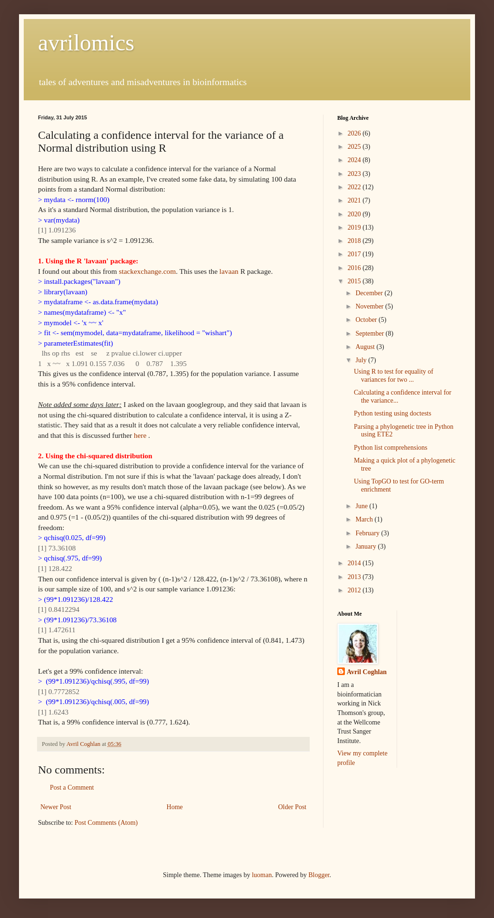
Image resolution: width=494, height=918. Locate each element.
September (370, 333)
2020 (355, 214)
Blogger (318, 875)
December (369, 293)
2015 (355, 281)
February (368, 533)
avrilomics (86, 42)
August (365, 346)
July (361, 360)
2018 (355, 240)
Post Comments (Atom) (106, 822)
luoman (262, 875)
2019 (355, 227)
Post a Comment (72, 787)
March (364, 519)
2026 (355, 133)
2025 (355, 146)
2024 (355, 160)
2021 (355, 200)
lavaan (228, 271)
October (367, 319)
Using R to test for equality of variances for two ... (393, 375)
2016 (355, 267)
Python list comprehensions (391, 447)
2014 (355, 563)
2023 (355, 173)
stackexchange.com (147, 271)
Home (175, 807)
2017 (355, 254)
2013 (355, 576)
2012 (355, 590)
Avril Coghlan (367, 672)
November (370, 306)
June (362, 506)
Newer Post (55, 807)
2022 (355, 187)
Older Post (292, 807)
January (366, 546)
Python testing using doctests (392, 413)
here (140, 435)
